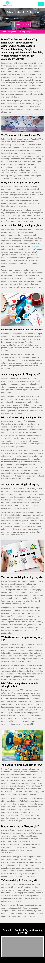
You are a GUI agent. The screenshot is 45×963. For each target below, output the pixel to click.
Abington (11, 32)
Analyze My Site (22, 24)
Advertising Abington (24, 32)
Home (4, 32)
